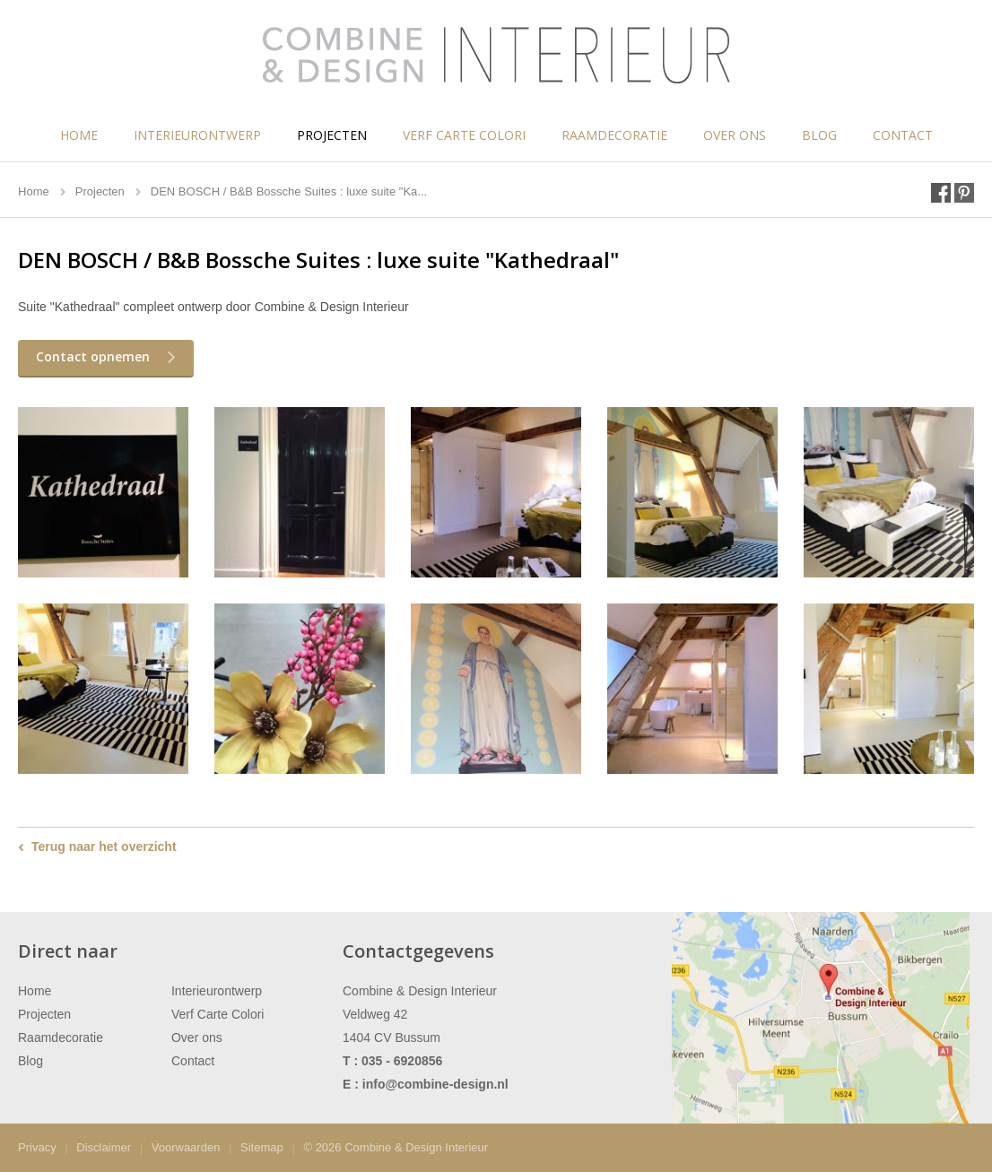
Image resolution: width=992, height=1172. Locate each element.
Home (79, 134)
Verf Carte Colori (464, 134)
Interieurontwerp (197, 134)
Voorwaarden (186, 1147)
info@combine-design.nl (435, 1084)
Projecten (332, 134)
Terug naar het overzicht (104, 846)
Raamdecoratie (614, 134)
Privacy (37, 1147)
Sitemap (261, 1147)
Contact (903, 134)
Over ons (734, 134)
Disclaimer (103, 1147)
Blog (819, 134)
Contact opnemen (93, 356)
